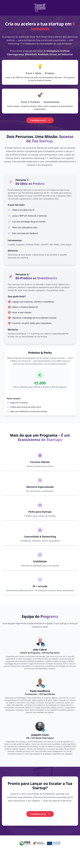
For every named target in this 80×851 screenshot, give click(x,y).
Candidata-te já (40, 120)
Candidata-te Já (40, 814)
